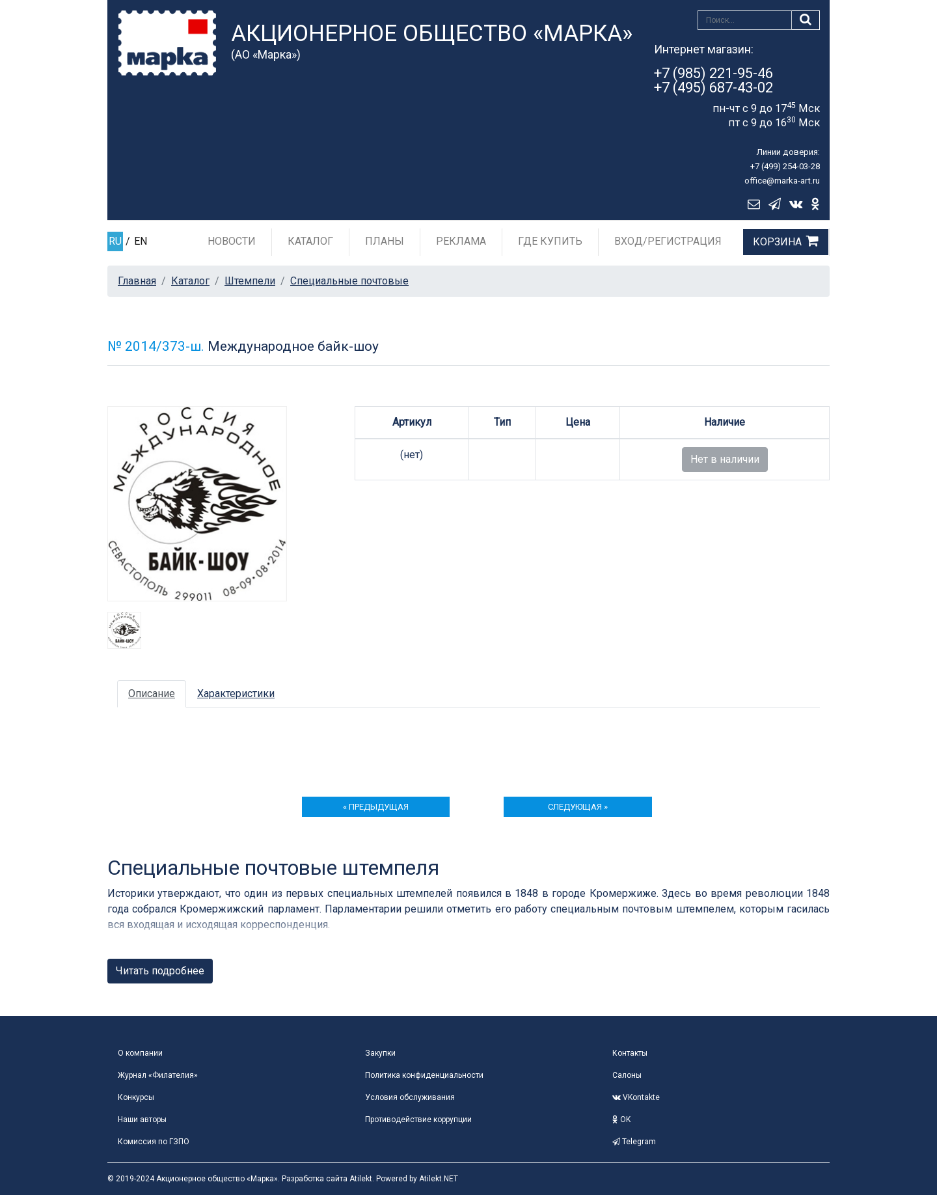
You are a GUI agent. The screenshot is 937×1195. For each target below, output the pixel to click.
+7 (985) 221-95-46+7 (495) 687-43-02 (713, 80)
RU (115, 241)
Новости (232, 241)
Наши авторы (142, 1119)
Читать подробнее (160, 971)
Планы (384, 241)
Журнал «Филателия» (158, 1075)
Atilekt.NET (438, 1178)
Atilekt (360, 1178)
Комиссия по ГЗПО (153, 1141)
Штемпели (249, 281)
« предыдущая (376, 807)
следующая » (578, 807)
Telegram (634, 1141)
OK (621, 1119)
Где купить (550, 241)
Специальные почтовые (349, 281)
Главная (137, 281)
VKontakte (636, 1097)
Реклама (461, 241)
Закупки (380, 1053)
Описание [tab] (151, 693)
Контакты (629, 1053)
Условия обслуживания (410, 1097)
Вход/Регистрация (668, 241)
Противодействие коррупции (418, 1119)
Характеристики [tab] (236, 693)
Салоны (627, 1075)
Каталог (310, 241)
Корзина (777, 242)
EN (140, 241)
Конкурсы (136, 1097)
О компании (140, 1053)
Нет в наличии (724, 459)
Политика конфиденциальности (424, 1075)
